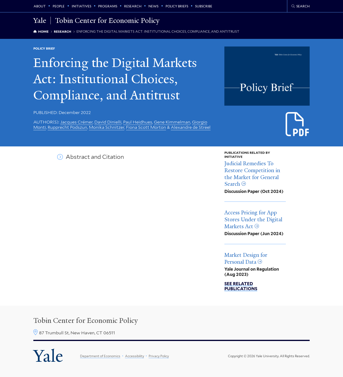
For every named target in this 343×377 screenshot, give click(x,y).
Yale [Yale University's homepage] (48, 356)
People (59, 6)
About (40, 6)
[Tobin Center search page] (301, 6)
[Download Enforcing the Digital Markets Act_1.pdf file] (298, 124)
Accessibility (134, 356)
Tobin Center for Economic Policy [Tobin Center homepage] (85, 320)
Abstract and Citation (95, 157)
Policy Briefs (177, 6)
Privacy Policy (159, 356)
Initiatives (81, 6)
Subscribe (203, 6)
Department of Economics (100, 356)
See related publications (240, 286)
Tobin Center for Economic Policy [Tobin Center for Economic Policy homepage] (107, 20)
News (153, 6)
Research (132, 6)
